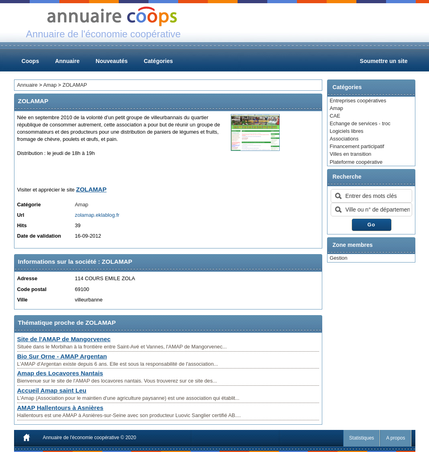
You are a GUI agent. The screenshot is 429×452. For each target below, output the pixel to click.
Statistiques (361, 438)
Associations (344, 139)
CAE (335, 116)
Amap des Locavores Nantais (60, 373)
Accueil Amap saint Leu (52, 390)
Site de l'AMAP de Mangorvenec (64, 339)
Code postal (32, 289)
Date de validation (39, 236)
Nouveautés (112, 61)
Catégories (158, 61)
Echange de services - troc (360, 123)
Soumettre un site (384, 61)
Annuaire (67, 61)
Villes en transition (351, 154)
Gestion (339, 258)
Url (20, 215)
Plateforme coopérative (356, 162)
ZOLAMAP (75, 85)
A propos (395, 438)
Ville (22, 300)
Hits (22, 225)
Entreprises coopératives (358, 101)
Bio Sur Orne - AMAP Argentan (62, 356)
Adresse (27, 278)
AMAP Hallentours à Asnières (60, 407)
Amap (336, 108)
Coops (30, 61)
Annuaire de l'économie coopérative (81, 437)
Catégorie (29, 205)
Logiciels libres (347, 131)
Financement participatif (357, 146)
